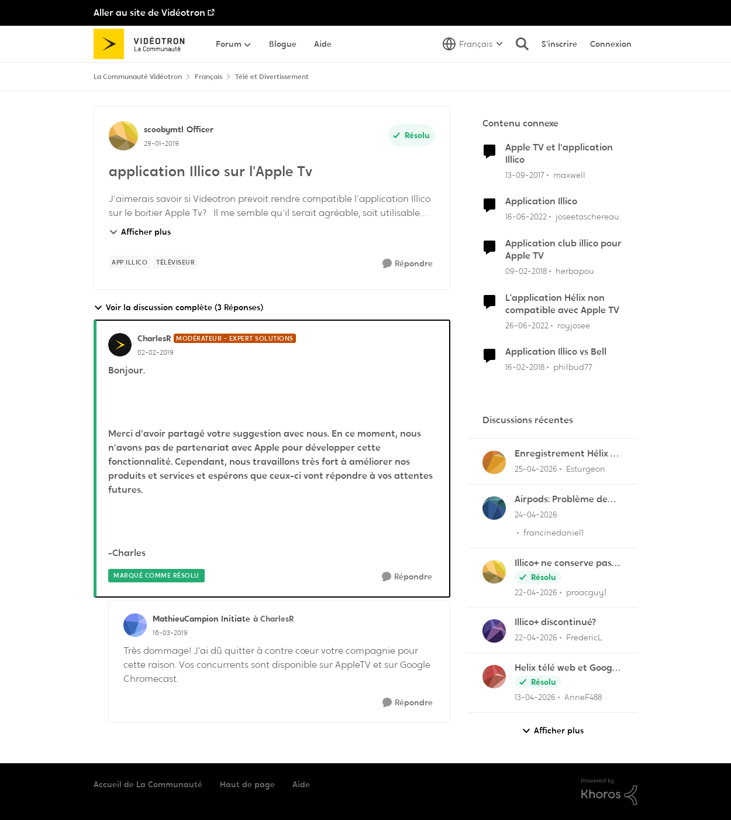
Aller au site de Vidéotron (149, 12)
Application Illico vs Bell (555, 352)
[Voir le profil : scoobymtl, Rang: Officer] (123, 135)
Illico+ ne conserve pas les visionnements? (563, 563)
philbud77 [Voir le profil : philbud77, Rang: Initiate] (572, 367)
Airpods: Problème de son (561, 499)
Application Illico (541, 201)
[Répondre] (407, 264)
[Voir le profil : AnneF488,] (494, 676)
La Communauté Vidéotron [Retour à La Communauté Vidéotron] (138, 76)
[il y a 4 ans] (526, 217)
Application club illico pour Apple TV (563, 250)
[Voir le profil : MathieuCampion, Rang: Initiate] (135, 625)
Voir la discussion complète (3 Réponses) (178, 307)
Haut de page (247, 784)
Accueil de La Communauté (148, 784)
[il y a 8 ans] (524, 175)
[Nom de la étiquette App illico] (129, 262)
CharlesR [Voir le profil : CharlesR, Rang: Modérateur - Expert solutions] (154, 338)
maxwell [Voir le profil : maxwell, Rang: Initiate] (569, 174)
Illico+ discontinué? (555, 622)
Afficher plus (140, 232)
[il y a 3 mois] (536, 469)
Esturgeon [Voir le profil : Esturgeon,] (585, 469)
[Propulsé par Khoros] (609, 791)
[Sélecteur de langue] (472, 44)
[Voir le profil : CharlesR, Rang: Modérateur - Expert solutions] (120, 344)
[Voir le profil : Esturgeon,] (494, 462)
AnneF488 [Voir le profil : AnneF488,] (583, 697)
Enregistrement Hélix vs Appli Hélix (567, 454)
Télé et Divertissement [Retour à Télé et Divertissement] (272, 76)
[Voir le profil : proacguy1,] (494, 572)
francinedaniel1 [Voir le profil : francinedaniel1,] (553, 532)
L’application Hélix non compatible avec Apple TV (562, 304)
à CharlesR (273, 618)
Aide (301, 784)
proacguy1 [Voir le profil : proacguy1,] (586, 591)
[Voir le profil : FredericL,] (494, 631)
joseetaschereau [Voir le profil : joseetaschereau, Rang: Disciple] (587, 216)
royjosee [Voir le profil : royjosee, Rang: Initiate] (573, 325)
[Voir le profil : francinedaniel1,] (494, 508)
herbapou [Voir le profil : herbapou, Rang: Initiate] (575, 271)
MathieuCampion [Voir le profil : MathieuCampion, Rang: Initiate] (185, 618)
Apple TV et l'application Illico (559, 154)
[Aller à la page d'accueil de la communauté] (143, 44)
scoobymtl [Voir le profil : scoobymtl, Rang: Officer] (164, 129)
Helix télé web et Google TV (567, 668)
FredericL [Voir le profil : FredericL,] (584, 637)
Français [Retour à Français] (208, 76)
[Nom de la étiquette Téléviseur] (175, 262)
